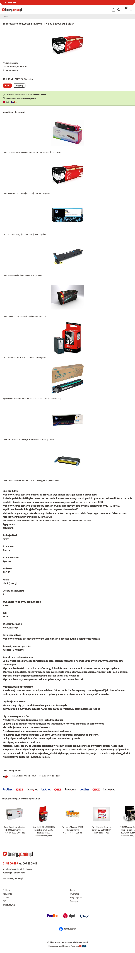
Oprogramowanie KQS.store (59, 946)
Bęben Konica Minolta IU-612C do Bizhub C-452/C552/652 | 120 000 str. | (32, 398)
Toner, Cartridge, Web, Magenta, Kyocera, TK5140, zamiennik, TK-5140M (32, 152)
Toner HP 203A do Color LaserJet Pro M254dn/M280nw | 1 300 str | (30, 439)
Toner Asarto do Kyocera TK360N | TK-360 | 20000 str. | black (35, 775)
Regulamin (7, 893)
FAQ (4, 901)
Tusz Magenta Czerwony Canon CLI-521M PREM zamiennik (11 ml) (101, 830)
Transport (74, 901)
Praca (72, 890)
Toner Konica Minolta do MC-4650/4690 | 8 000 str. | (24, 275)
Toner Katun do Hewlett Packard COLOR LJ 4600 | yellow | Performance (31, 480)
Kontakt (6, 897)
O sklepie (6, 890)
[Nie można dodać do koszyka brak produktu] (7, 86)
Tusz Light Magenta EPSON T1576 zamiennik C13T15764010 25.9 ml (72, 830)
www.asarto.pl (10, 627)
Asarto (15, 62)
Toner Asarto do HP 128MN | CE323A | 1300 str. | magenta (26, 193)
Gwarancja (74, 893)
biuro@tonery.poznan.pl (13, 878)
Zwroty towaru (9, 904)
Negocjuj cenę (76, 897)
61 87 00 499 (10, 2)
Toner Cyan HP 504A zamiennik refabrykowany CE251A (25, 316)
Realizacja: (78, 946)
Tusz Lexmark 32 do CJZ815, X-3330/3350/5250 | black (24, 357)
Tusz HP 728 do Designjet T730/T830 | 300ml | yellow (24, 234)
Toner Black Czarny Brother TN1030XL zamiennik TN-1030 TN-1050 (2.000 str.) (14, 830)
